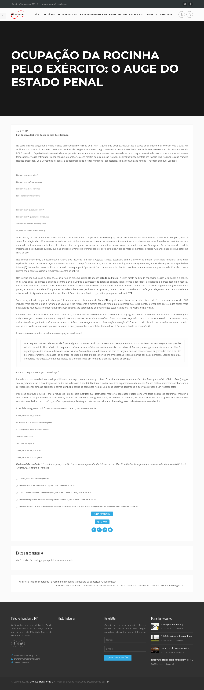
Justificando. (62, 134)
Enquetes (166, 14)
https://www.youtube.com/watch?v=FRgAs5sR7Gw (38, 486)
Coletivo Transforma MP (42, 681)
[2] (25, 267)
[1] (44, 231)
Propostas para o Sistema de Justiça (172, 624)
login (40, 560)
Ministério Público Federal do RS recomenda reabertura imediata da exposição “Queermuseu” (66, 581)
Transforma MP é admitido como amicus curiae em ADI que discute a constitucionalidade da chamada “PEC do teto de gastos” (120, 585)
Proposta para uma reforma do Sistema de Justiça (110, 14)
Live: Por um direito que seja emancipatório (175, 648)
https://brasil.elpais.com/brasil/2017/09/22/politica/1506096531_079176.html (49, 500)
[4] (106, 300)
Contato (151, 14)
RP (107, 681)
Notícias (49, 14)
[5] (148, 325)
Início (37, 14)
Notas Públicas (67, 14)
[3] (130, 293)
